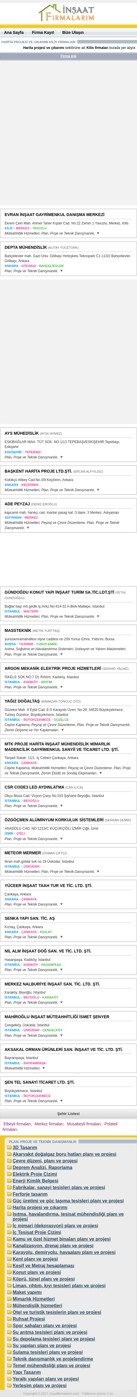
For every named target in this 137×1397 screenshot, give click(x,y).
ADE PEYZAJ (17, 504)
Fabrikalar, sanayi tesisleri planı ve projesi (59, 1187)
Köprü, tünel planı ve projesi (44, 1279)
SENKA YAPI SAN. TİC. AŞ (30, 918)
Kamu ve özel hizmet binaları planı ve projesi (62, 1239)
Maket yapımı (27, 1292)
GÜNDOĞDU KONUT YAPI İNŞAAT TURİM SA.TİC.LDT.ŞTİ (59, 592)
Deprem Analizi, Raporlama (42, 1167)
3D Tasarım (25, 1147)
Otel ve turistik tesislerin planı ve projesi (57, 1312)
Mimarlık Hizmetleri (34, 1299)
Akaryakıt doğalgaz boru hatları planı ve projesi (64, 1154)
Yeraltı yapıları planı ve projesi (46, 1378)
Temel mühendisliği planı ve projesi (51, 1365)
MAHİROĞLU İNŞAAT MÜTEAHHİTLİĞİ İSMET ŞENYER (57, 1016)
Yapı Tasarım (27, 1372)
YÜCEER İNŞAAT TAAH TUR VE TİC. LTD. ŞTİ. (48, 885)
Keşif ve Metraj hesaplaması (43, 1265)
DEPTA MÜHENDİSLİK (26, 247)
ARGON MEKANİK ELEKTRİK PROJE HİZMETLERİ (53, 668)
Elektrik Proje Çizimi (35, 1174)
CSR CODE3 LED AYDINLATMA (34, 787)
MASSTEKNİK (18, 630)
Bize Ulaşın (73, 32)
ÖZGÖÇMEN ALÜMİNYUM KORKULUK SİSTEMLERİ (54, 820)
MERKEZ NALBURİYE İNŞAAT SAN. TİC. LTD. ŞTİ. (52, 984)
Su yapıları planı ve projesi (42, 1345)
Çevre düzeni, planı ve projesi (45, 1160)
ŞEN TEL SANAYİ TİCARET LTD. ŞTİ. (39, 1082)
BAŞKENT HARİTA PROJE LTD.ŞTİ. (38, 471)
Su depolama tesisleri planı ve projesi (54, 1338)
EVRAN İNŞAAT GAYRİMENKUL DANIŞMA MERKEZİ (54, 214)
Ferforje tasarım (30, 1194)
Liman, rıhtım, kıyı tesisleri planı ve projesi (59, 1285)
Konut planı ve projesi (37, 1272)
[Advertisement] (68, 135)
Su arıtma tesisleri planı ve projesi (50, 1332)
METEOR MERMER (23, 853)
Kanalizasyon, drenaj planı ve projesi (53, 1245)
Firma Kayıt (43, 32)
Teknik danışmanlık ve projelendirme (53, 1358)
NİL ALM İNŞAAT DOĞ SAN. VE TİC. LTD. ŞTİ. (48, 951)
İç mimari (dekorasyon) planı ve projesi (55, 1225)
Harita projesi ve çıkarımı (40, 1207)
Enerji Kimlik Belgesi (35, 1180)
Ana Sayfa (14, 32)
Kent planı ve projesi (35, 1259)
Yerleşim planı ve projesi (40, 1385)
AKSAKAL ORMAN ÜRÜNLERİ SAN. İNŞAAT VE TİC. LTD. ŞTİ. (64, 1049)
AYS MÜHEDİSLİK (22, 433)
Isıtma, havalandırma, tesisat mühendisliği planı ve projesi (68, 1217)
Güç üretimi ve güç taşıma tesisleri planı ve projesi (68, 1200)
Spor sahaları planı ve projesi (45, 1325)
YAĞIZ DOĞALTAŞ (22, 701)
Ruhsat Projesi (29, 1318)
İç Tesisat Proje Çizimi (37, 1232)
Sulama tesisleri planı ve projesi (48, 1352)
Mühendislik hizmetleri (37, 1305)
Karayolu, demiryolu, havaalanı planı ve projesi (64, 1252)
